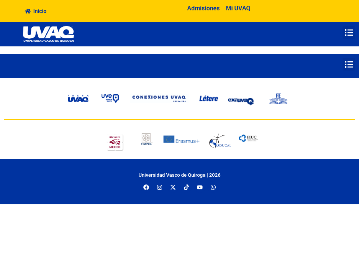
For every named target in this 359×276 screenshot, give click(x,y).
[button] (349, 32)
